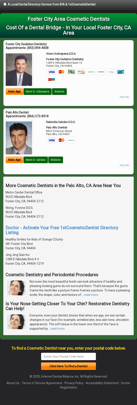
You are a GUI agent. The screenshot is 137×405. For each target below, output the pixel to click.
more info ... (125, 97)
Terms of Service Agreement (42, 383)
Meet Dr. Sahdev (35, 159)
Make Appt (14, 91)
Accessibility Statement (102, 383)
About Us (13, 383)
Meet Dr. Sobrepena (37, 91)
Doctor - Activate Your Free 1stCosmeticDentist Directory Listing (61, 230)
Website (59, 91)
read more (91, 295)
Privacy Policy (74, 383)
